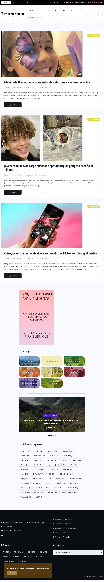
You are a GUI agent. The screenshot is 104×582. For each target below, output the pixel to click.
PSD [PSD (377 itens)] (36, 483)
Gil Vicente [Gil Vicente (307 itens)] (38, 474)
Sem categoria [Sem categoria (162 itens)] (40, 556)
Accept (12, 573)
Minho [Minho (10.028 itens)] (5, 556)
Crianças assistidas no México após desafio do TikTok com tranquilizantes (50, 253)
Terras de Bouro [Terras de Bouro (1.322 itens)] (9, 561)
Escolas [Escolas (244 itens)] (38, 465)
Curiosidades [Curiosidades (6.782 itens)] (18, 552)
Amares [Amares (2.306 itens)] (52, 451)
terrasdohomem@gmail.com (12, 530)
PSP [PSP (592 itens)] (47, 483)
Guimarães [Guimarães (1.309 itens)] (65, 474)
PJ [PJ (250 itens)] (48, 478)
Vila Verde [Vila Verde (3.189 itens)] (24, 561)
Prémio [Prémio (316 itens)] (25, 483)
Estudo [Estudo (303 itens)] (25, 469)
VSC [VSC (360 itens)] (39, 497)
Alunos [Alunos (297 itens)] (39, 451)
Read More (13, 105)
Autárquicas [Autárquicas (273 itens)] (39, 455)
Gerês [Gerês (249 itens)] (24, 474)
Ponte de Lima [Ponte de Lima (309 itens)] (75, 478)
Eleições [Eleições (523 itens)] (25, 465)
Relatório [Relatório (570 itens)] (60, 483)
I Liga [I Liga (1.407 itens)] (24, 478)
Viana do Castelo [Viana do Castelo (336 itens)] (68, 492)
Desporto (84, 11)
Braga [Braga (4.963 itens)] (25, 460)
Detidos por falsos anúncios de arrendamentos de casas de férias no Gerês (50, 422)
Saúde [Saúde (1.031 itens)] (74, 483)
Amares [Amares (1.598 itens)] (6, 552)
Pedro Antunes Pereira (14, 87)
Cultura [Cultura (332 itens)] (52, 460)
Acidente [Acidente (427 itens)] (25, 451)
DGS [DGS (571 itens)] (64, 460)
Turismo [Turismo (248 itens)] (25, 492)
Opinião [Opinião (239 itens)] (27, 556)
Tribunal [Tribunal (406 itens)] (58, 487)
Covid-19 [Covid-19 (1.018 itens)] (38, 460)
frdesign (100, 576)
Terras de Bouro (54, 11)
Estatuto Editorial (61, 532)
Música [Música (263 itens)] (37, 478)
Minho (65, 11)
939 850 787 (7, 526)
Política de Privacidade (63, 537)
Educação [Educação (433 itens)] (77, 460)
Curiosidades (52, 361)
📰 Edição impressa (35, 18)
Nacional (74, 11)
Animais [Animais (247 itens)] (25, 455)
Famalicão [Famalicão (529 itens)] (53, 469)
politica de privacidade (39, 568)
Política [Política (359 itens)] (60, 478)
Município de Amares (63, 524)
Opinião (75, 372)
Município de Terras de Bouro (66, 528)
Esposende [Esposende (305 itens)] (53, 465)
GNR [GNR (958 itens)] (51, 474)
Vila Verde (32, 11)
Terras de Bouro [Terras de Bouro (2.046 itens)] (41, 487)
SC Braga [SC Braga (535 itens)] (25, 487)
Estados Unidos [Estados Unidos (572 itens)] (70, 465)
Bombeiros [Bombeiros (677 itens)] (69, 455)
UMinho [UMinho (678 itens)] (38, 492)
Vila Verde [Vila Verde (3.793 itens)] (26, 497)
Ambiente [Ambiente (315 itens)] (67, 451)
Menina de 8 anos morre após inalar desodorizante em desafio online (47, 82)
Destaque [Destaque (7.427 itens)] (43, 552)
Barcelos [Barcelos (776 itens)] (54, 455)
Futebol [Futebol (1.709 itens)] (67, 469)
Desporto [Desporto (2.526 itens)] (31, 552)
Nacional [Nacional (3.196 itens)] (16, 556)
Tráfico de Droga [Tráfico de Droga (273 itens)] (75, 487)
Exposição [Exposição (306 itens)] (39, 469)
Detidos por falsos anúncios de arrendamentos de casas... (44, 3)
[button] (50, 435)
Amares (42, 11)
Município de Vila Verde (63, 519)
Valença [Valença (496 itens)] (52, 492)
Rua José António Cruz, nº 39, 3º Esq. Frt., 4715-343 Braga (22, 522)
